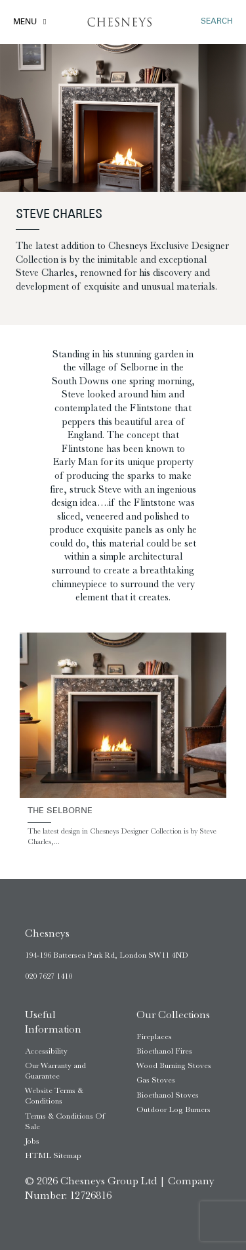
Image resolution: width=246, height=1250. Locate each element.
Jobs (32, 1141)
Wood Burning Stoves (173, 1065)
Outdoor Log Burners (173, 1109)
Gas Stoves (155, 1079)
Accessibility (46, 1051)
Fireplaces (154, 1036)
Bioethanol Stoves (167, 1095)
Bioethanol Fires (164, 1051)
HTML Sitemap (53, 1155)
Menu (25, 22)
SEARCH (217, 22)
